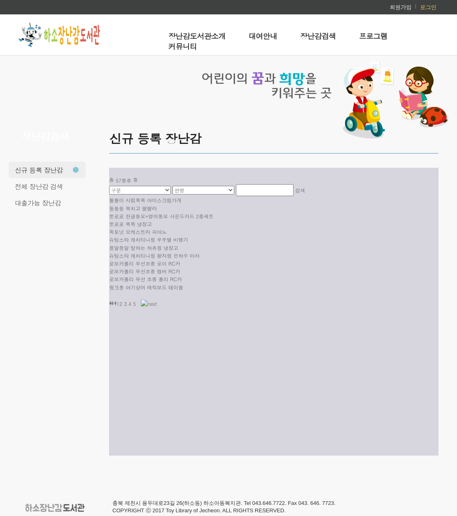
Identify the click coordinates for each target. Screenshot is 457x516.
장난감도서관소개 (197, 36)
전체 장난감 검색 (39, 186)
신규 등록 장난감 (39, 170)
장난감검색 (318, 36)
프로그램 (373, 36)
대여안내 (263, 36)
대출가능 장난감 (38, 203)
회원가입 (400, 7)
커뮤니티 (182, 46)
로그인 (428, 7)
